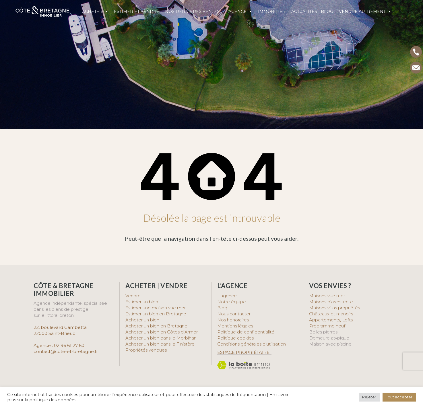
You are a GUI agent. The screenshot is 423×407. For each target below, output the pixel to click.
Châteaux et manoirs (331, 314)
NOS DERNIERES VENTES (192, 11)
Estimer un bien (141, 301)
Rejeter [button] (369, 397)
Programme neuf (327, 326)
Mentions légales (235, 326)
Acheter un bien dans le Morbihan (161, 338)
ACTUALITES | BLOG (312, 11)
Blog (222, 307)
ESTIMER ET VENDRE (136, 11)
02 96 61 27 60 (69, 345)
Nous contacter (234, 314)
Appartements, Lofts (331, 320)
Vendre (133, 295)
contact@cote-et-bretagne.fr (66, 351)
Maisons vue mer (327, 295)
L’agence (227, 295)
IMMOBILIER (272, 11)
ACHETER (95, 11)
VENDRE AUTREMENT (365, 11)
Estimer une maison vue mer (155, 307)
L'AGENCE (238, 11)
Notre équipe (231, 301)
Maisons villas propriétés (334, 307)
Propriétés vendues (146, 350)
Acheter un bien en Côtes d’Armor (161, 332)
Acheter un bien (142, 320)
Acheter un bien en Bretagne (156, 326)
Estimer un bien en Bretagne (155, 314)
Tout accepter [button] (399, 397)
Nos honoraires (233, 320)
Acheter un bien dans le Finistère (160, 344)
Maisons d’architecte (331, 301)
